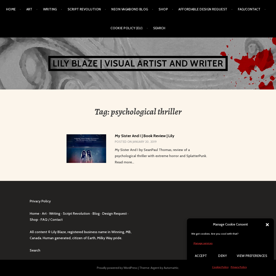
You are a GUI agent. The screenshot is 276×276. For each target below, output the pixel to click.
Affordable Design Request (203, 9)
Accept (201, 256)
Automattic (171, 268)
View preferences (252, 256)
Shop (163, 9)
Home (11, 9)
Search (159, 28)
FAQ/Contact (249, 9)
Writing (50, 9)
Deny (222, 256)
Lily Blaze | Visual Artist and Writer (138, 63)
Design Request (114, 213)
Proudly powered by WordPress (117, 268)
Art (29, 9)
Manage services (203, 243)
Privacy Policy (239, 267)
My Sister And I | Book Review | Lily (144, 135)
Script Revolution (84, 9)
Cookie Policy (220, 267)
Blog (96, 213)
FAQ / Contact (52, 220)
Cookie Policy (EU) (126, 28)
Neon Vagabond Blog (129, 9)
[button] (267, 224)
